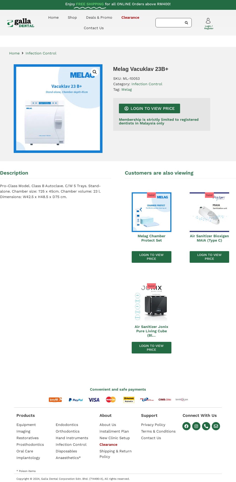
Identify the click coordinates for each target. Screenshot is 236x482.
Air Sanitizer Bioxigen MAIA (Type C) (209, 238)
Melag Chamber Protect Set (151, 238)
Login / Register (208, 27)
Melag (126, 89)
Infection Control (41, 53)
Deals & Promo (99, 17)
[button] (95, 72)
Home (53, 17)
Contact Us (94, 28)
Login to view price (151, 256)
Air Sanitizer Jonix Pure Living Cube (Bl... (151, 331)
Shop (72, 17)
